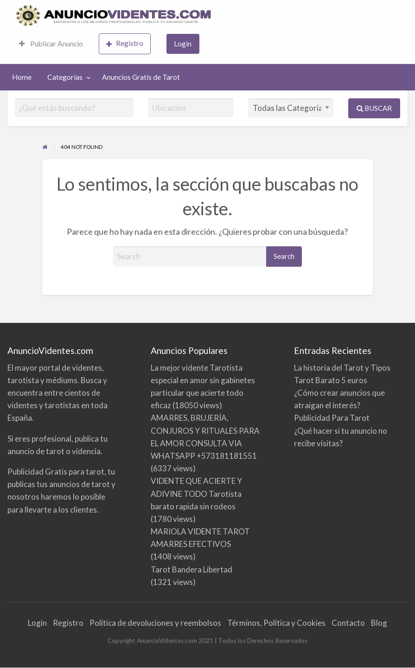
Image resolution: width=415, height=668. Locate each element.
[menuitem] (51, 44)
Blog (379, 623)
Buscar (374, 108)
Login (183, 43)
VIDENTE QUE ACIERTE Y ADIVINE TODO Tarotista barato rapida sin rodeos (196, 493)
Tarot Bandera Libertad (191, 569)
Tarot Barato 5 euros (330, 380)
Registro (124, 43)
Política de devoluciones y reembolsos (155, 623)
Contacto (348, 623)
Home (22, 77)
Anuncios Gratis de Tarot (141, 77)
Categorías (65, 77)
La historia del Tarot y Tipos (342, 368)
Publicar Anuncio (51, 43)
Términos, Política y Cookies (276, 623)
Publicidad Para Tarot (332, 418)
